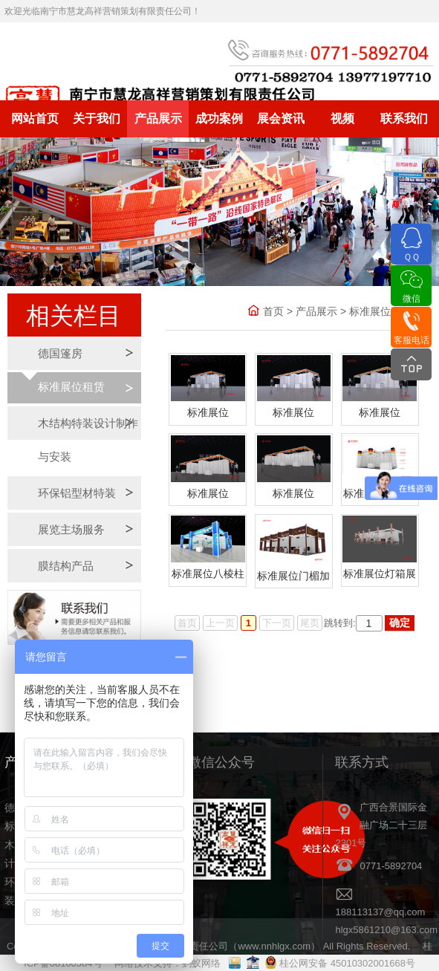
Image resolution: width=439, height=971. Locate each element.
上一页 (220, 623)
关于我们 (96, 118)
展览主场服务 (71, 529)
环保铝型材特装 (77, 493)
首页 (273, 311)
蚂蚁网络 (201, 963)
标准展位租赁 (71, 386)
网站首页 (35, 118)
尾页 (309, 623)
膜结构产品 (66, 565)
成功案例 (219, 118)
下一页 (276, 623)
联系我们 (404, 118)
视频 (342, 118)
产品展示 (158, 118)
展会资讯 (281, 118)
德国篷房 (60, 353)
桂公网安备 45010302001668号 (347, 963)
